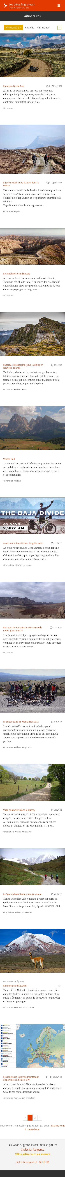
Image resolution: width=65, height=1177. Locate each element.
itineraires (8, 108)
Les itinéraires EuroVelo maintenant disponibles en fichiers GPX (21, 1078)
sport (17, 211)
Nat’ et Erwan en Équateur (13, 981)
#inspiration (43, 27)
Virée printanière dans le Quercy (19, 809)
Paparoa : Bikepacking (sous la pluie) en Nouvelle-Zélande (23, 366)
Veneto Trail (9, 458)
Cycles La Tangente (32, 1149)
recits (18, 831)
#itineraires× (13, 27)
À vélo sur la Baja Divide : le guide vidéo (23, 543)
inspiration (9, 565)
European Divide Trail (13, 86)
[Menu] (59, 5)
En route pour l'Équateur (15, 985)
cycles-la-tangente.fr (26, 1162)
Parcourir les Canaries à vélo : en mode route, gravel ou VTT (22, 629)
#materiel (30, 27)
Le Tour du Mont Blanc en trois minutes (22, 894)
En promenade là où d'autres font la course (21, 184)
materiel (18, 1007)
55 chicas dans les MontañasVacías (21, 721)
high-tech (31, 1097)
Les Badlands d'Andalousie (16, 273)
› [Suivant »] (39, 1117)
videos (18, 389)
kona (25, 389)
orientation (20, 1097)
